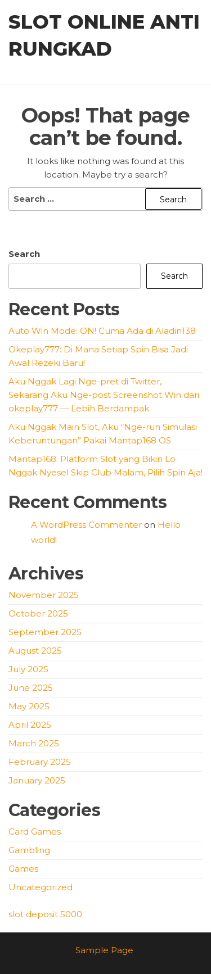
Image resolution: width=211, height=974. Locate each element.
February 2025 (39, 761)
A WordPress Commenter (86, 524)
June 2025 (30, 687)
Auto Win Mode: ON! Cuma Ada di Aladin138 (102, 330)
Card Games (34, 831)
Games (23, 868)
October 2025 (38, 613)
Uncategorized (40, 887)
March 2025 (33, 743)
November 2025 (43, 595)
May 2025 (29, 706)
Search (24, 253)
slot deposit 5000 (45, 914)
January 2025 (36, 780)
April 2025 (29, 724)
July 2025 (28, 669)
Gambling (29, 850)
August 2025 (35, 650)
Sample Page (104, 950)
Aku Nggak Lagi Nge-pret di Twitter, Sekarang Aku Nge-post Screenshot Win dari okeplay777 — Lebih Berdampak (103, 395)
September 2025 (45, 632)
